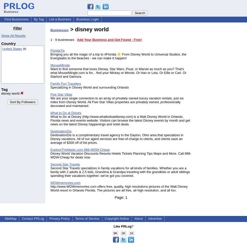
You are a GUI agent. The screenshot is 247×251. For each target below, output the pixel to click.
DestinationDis (61, 131)
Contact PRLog (33, 218)
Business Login (87, 19)
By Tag (39, 19)
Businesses (59, 30)
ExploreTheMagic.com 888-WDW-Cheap (80, 150)
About (138, 218)
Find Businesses (16, 19)
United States (12, 49)
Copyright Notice (117, 218)
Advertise (155, 218)
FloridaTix (57, 50)
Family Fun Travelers (65, 84)
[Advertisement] (221, 102)
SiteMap (11, 218)
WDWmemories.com (65, 183)
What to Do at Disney (65, 113)
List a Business (60, 19)
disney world (12, 93)
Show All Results (13, 36)
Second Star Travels (65, 164)
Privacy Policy (59, 218)
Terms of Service (87, 218)
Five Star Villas (61, 94)
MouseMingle (60, 65)
